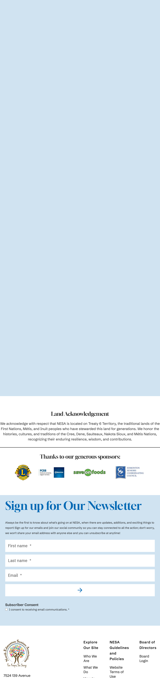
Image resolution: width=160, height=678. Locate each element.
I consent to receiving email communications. (37, 611)
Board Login (144, 659)
